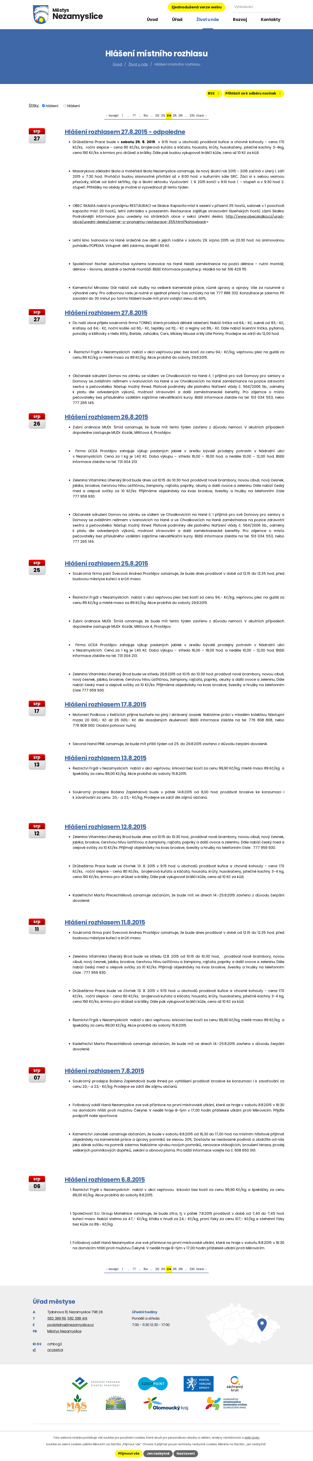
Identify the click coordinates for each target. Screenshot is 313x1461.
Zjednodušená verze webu (196, 7)
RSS (209, 94)
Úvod (152, 19)
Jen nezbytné (158, 1453)
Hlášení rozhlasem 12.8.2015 (105, 828)
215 (175, 117)
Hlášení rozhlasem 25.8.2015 (106, 565)
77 (134, 117)
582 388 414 (77, 1319)
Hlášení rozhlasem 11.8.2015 (105, 924)
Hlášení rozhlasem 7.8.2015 (104, 1072)
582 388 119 (56, 1319)
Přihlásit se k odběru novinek (252, 94)
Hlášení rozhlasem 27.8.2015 (106, 314)
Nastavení (186, 1453)
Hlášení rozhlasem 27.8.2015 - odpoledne (125, 133)
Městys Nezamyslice (64, 1332)
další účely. (252, 1438)
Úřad (177, 19)
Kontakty (270, 19)
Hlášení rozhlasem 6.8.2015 (105, 1181)
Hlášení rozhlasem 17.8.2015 (105, 706)
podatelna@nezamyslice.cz (70, 1326)
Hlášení (73, 107)
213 (163, 117)
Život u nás (207, 19)
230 (192, 117)
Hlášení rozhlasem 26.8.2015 (106, 418)
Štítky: (34, 106)
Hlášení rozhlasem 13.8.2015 (105, 759)
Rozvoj (240, 19)
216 (180, 117)
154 (146, 117)
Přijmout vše (128, 1453)
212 (157, 117)
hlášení (52, 107)
